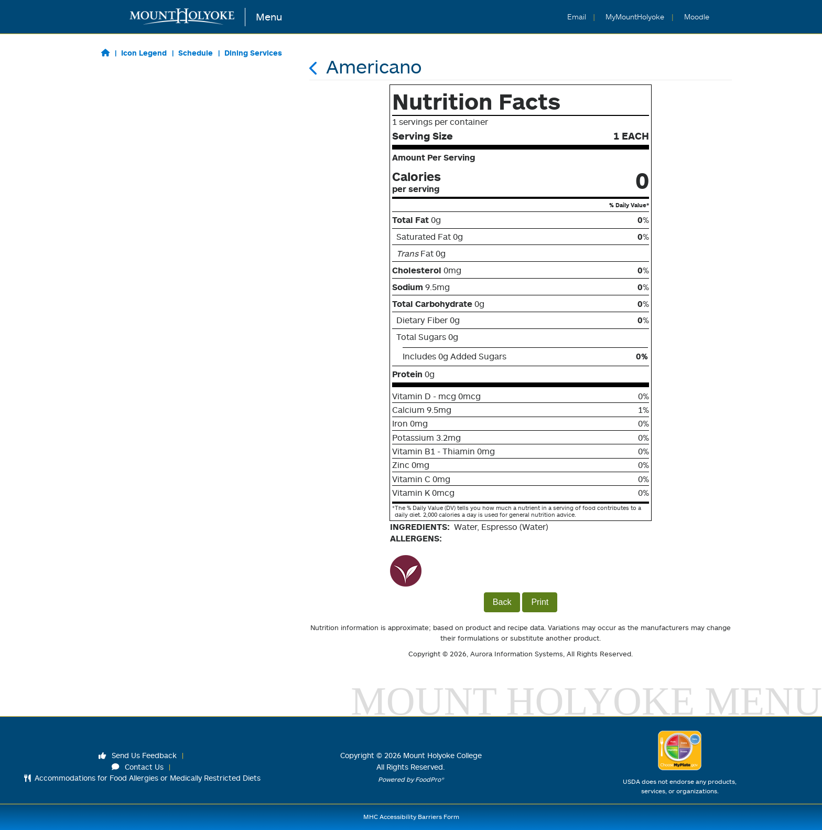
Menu (269, 16)
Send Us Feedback (138, 755)
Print (539, 602)
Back (502, 602)
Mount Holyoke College (442, 755)
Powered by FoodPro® (411, 779)
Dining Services (253, 52)
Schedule (195, 52)
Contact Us (138, 766)
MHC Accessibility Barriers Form (411, 817)
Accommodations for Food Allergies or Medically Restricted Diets (142, 777)
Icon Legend (144, 52)
